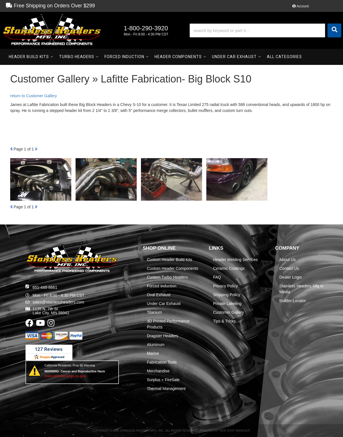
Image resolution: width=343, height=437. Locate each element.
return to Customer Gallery (33, 96)
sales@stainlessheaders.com (58, 302)
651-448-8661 (45, 287)
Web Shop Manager (235, 430)
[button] (265, 30)
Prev (11, 148)
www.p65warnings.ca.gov (65, 376)
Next (36, 148)
